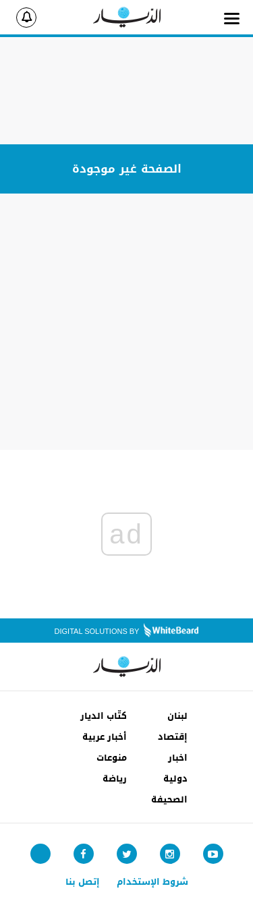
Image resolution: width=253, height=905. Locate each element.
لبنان (177, 715)
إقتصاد (173, 736)
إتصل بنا (82, 881)
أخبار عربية (104, 736)
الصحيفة (169, 799)
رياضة (115, 778)
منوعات (111, 757)
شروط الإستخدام (152, 881)
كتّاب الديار (103, 715)
